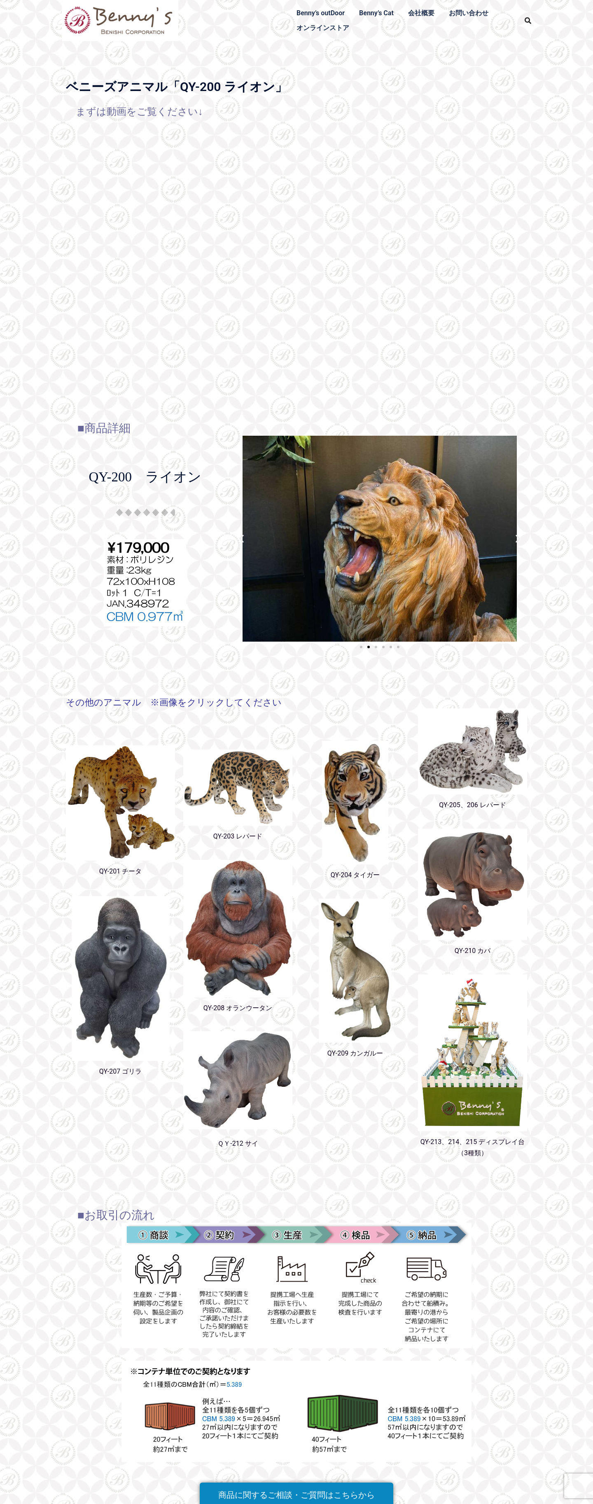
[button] (241, 539)
